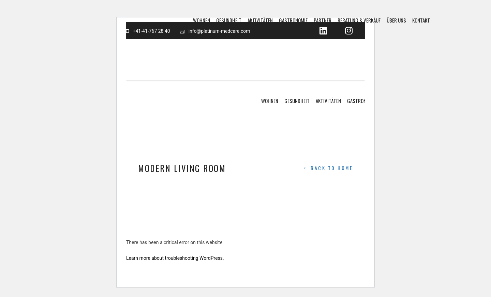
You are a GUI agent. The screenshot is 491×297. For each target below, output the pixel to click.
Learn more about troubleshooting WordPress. (175, 258)
